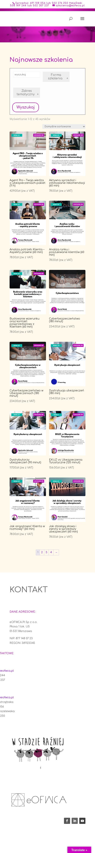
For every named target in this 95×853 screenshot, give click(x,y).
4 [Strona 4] (51, 552)
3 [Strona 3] (46, 552)
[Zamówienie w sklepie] (63, 126)
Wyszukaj (25, 107)
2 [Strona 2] (42, 552)
